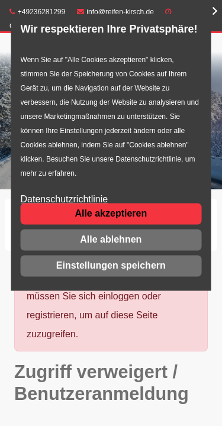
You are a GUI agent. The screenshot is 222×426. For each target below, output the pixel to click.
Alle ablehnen (110, 239)
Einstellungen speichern (111, 265)
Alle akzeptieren (111, 213)
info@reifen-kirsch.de (115, 12)
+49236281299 (37, 12)
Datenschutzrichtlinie (64, 200)
